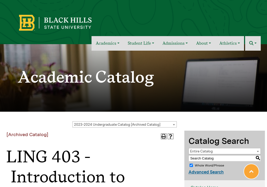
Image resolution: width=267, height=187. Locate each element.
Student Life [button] (139, 43)
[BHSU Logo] (67, 22)
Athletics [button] (228, 43)
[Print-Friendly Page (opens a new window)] (164, 136)
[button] (253, 43)
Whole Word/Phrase (209, 165)
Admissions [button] (173, 43)
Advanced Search (206, 172)
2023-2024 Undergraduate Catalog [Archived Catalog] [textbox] (117, 124)
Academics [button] (106, 43)
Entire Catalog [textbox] (201, 151)
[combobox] (124, 124)
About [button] (202, 43)
